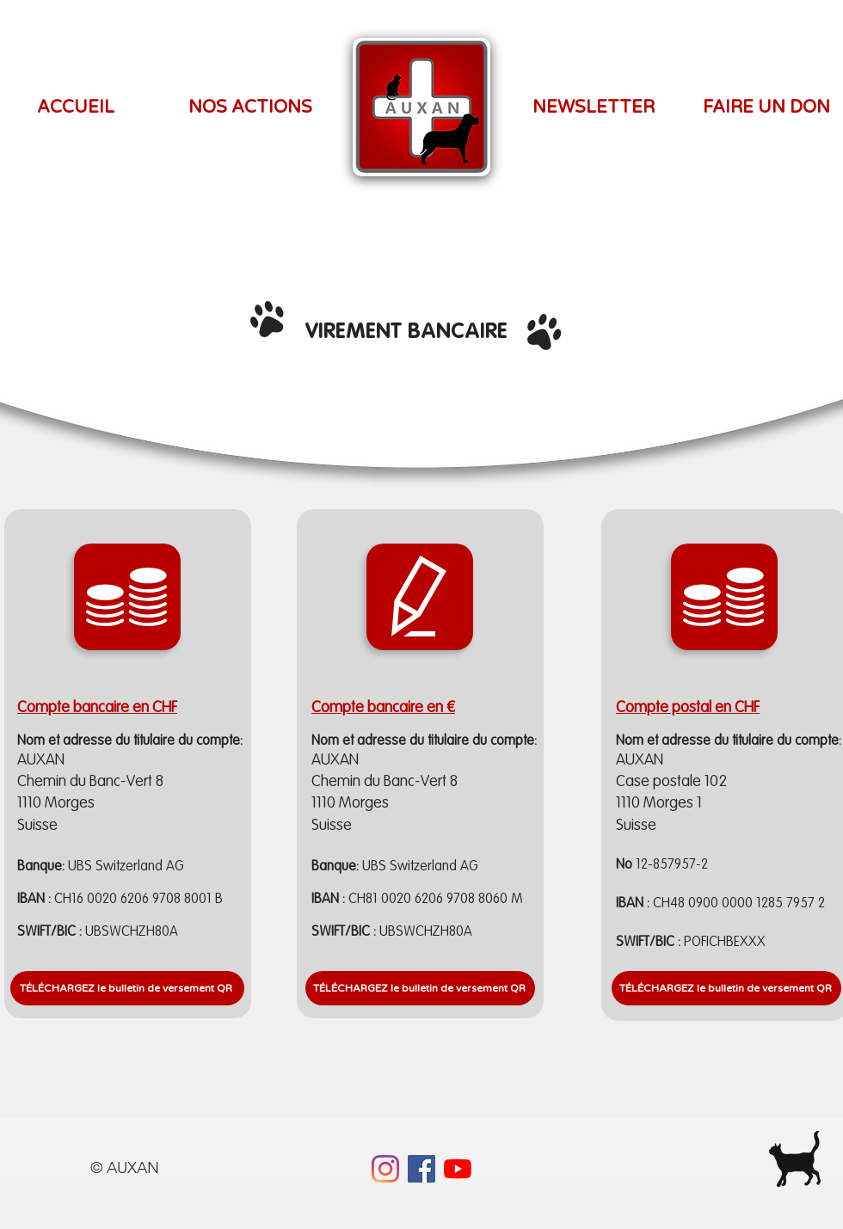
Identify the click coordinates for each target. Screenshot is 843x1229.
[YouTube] (457, 1169)
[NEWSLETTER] (593, 107)
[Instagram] (385, 1169)
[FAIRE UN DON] (766, 107)
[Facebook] (421, 1169)
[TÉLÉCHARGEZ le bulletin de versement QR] (726, 988)
